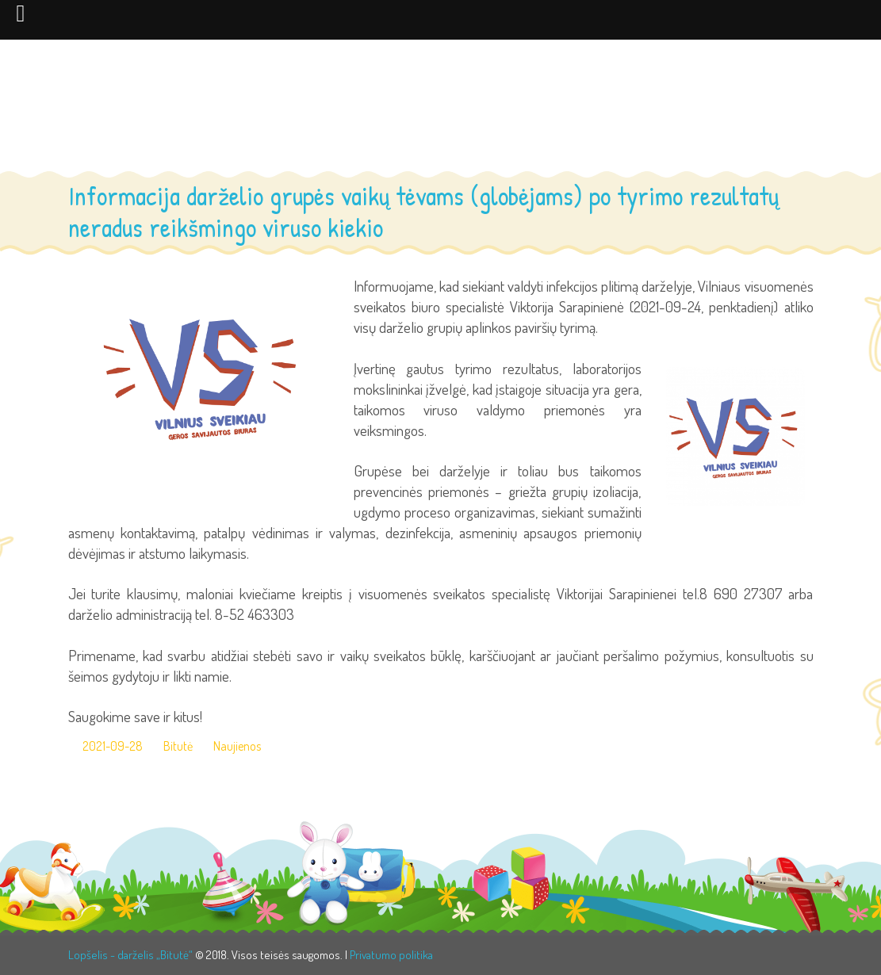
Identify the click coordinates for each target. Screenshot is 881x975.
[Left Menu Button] (20, 12)
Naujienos (237, 746)
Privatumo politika (391, 955)
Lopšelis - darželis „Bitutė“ (130, 955)
